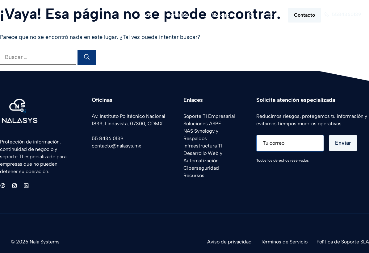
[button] (250, 15)
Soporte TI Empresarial (209, 116)
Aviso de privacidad (229, 242)
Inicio (146, 15)
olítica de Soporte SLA (344, 242)
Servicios (185, 15)
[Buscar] (87, 57)
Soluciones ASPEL (203, 123)
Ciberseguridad (201, 168)
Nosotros (222, 15)
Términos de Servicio (284, 242)
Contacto (304, 15)
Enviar (343, 142)
